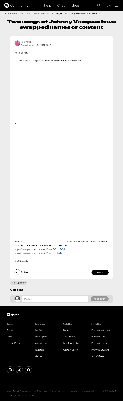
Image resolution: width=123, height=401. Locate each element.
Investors (39, 349)
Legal (9, 391)
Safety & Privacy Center (21, 391)
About (10, 330)
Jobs (9, 336)
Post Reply (100, 299)
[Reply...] (55, 299)
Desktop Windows (40, 13)
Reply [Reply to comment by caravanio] (100, 272)
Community (16, 5)
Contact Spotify (71, 349)
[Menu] (116, 5)
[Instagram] (10, 369)
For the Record (14, 343)
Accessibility (73, 391)
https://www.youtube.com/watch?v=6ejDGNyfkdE (40, 253)
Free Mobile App (71, 343)
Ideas (75, 5)
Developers (41, 336)
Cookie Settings (50, 391)
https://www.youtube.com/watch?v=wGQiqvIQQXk (40, 249)
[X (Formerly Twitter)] (19, 369)
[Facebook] (28, 369)
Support (67, 330)
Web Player (69, 336)
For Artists (40, 330)
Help (47, 5)
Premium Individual (100, 330)
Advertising (41, 343)
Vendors (39, 356)
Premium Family (99, 343)
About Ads (62, 391)
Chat (61, 5)
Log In (107, 5)
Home (20, 13)
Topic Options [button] (18, 282)
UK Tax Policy (11, 395)
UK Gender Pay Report (26, 395)
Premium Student (100, 349)
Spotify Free (97, 356)
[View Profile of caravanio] (26, 41)
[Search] (98, 5)
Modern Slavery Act (87, 391)
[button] (108, 43)
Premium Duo (98, 336)
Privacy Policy (36, 391)
